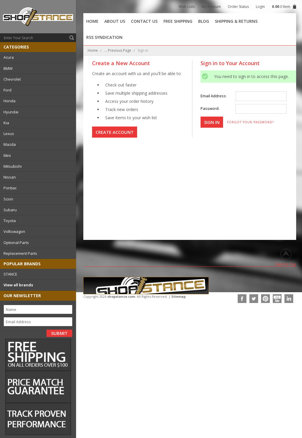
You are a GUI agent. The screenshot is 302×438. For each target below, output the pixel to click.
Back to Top (286, 264)
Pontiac (10, 188)
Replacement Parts (20, 253)
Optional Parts (16, 242)
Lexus (9, 133)
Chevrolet (12, 79)
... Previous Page (117, 50)
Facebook (242, 298)
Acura (9, 57)
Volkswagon (14, 231)
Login (260, 6)
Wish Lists (187, 6)
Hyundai (11, 112)
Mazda (10, 144)
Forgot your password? (250, 122)
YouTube (277, 298)
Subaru (10, 209)
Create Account (115, 132)
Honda (9, 100)
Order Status (238, 6)
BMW (8, 68)
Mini (7, 155)
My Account (211, 6)
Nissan (10, 177)
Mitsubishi (13, 166)
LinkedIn (288, 298)
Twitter (253, 298)
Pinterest (265, 298)
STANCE (10, 274)
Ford (7, 90)
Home (93, 50)
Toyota (10, 220)
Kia (6, 122)
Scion (8, 199)
